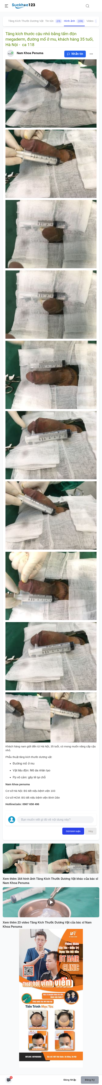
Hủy (91, 831)
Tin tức (53, 21)
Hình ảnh (74, 21)
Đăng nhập (70, 1079)
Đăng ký (90, 1079)
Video (94, 21)
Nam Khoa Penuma (30, 53)
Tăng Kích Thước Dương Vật (25, 20)
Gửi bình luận (73, 831)
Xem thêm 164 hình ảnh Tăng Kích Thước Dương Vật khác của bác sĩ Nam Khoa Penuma (50, 880)
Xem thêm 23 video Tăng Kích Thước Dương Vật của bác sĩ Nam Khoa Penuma (47, 924)
